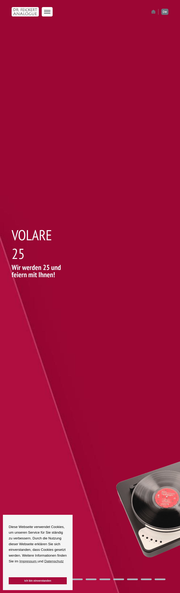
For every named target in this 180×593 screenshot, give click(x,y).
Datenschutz (54, 561)
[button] (9, 572)
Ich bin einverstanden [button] (37, 580)
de (165, 12)
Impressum (28, 561)
